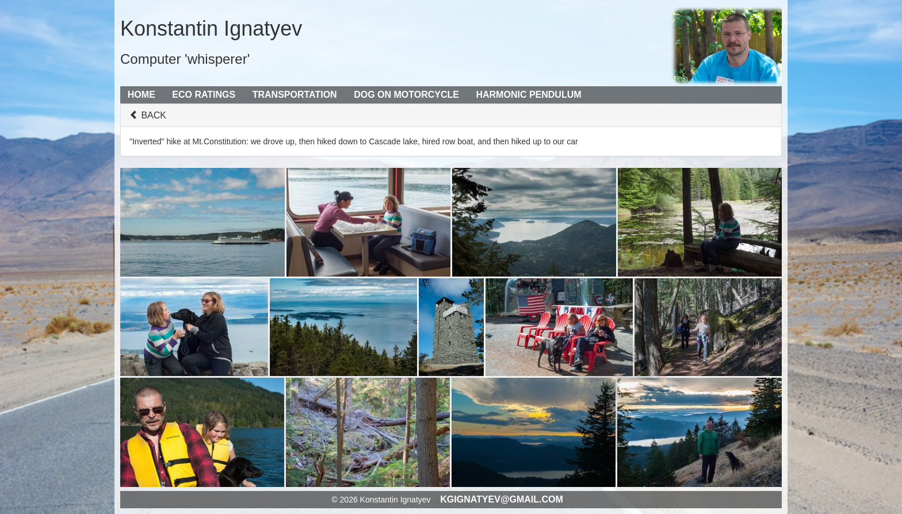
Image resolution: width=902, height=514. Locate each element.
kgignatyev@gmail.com (501, 499)
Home (141, 94)
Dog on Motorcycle (406, 94)
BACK (147, 115)
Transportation (295, 94)
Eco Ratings (203, 94)
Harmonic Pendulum (528, 94)
